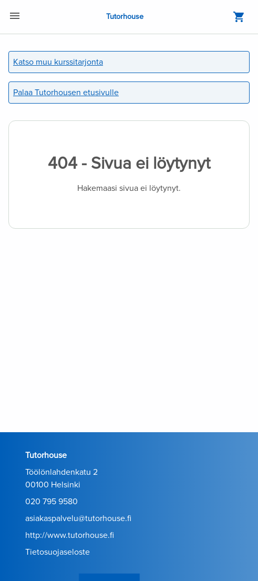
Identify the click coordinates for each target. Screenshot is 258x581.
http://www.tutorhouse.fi (69, 535)
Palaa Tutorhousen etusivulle (66, 92)
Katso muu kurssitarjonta (58, 62)
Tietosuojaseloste (57, 552)
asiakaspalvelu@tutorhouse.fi (78, 518)
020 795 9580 (51, 501)
